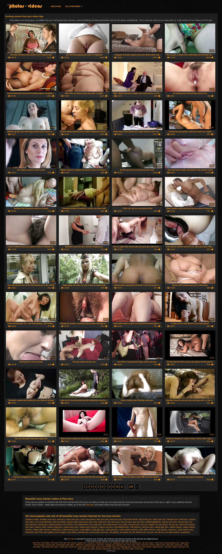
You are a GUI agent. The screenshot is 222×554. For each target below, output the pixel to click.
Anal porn (90, 543)
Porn (129, 545)
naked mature (176, 527)
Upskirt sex (82, 543)
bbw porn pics (103, 519)
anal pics (61, 519)
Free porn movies (148, 545)
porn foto (39, 532)
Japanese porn (118, 543)
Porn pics (11, 5)
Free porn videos (170, 547)
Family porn (99, 543)
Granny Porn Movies (103, 547)
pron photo (95, 532)
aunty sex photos (88, 519)
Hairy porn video (88, 549)
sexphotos (185, 532)
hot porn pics (134, 524)
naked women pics (70, 530)
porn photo (72, 532)
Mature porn (160, 545)
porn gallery (49, 532)
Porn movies (147, 547)
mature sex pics (106, 527)
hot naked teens (82, 524)
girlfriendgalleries (153, 522)
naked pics (56, 530)
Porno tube (139, 549)
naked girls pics (162, 527)
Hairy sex (116, 547)
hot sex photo (162, 524)
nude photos (161, 530)
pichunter (30, 532)
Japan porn (184, 543)
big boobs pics (145, 519)
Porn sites (91, 547)
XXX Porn (100, 545)
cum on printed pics (43, 522)
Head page (56, 6)
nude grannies (112, 530)
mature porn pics (70, 527)
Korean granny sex (172, 543)
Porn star (62, 543)
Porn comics (72, 543)
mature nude (40, 527)
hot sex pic (173, 524)
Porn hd (128, 543)
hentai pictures (55, 524)
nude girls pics (98, 530)
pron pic (104, 532)
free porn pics (113, 522)
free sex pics (126, 522)
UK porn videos (148, 543)
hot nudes (123, 524)
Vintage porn (110, 545)
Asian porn (170, 545)
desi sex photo (59, 522)
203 (131, 486)
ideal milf (183, 524)
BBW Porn (80, 545)
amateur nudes (32, 519)
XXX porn (54, 543)
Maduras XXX (121, 545)
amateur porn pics (48, 519)
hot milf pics (68, 524)
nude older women (147, 530)
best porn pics (116, 519)
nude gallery (85, 530)
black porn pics (159, 519)
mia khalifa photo (121, 527)
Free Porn (36, 543)
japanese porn (90, 545)
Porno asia (116, 549)
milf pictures (135, 527)
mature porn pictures (88, 527)
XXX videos (45, 543)
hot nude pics (96, 524)
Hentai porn (136, 543)
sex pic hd (159, 532)
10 (117, 486)
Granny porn (50, 545)
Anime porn (63, 547)
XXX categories (72, 6)
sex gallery (114, 532)
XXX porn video (128, 549)
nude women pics (185, 530)
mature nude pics (54, 527)
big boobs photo (131, 519)
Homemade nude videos (65, 545)
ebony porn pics (86, 522)
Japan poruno (157, 547)
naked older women (41, 530)
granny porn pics (169, 522)
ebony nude (72, 522)
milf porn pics (147, 527)
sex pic (150, 532)
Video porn (82, 547)
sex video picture (172, 532)
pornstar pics (83, 532)
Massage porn (125, 547)
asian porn (179, 545)
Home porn (159, 543)
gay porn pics (139, 522)
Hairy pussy (136, 547)
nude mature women (128, 530)
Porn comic (136, 545)
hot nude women (110, 524)
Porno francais (39, 545)
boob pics (183, 519)
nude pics (172, 530)
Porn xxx (108, 543)
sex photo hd (125, 532)
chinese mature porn (103, 549)
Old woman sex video (50, 547)
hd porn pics (183, 522)
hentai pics (43, 524)
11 (122, 486)
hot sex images (147, 524)
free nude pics (100, 522)
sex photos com (139, 532)
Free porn (182, 547)
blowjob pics (172, 519)
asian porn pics (72, 519)
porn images (60, 532)
